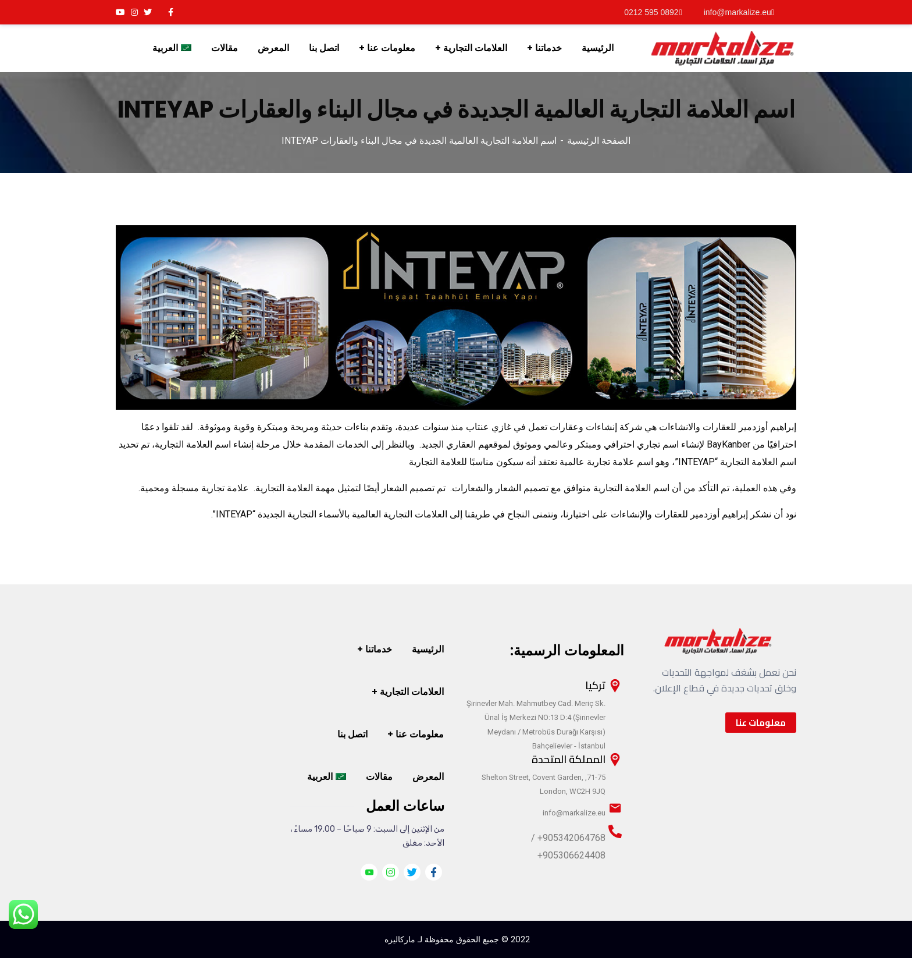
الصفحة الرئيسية (598, 140)
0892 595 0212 (653, 12)
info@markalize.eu (739, 12)
